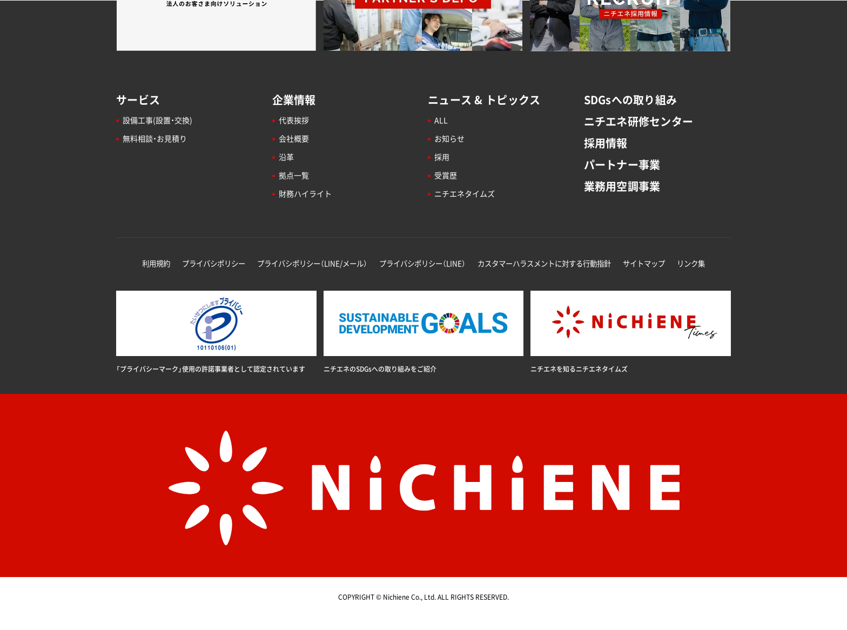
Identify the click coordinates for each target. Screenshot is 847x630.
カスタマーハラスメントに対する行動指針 (544, 263)
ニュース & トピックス (484, 100)
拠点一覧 (294, 175)
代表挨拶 (294, 120)
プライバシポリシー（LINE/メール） (312, 263)
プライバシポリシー (213, 263)
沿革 (286, 156)
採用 (441, 156)
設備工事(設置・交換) (157, 120)
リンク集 (691, 263)
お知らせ (449, 138)
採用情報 (606, 143)
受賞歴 (445, 175)
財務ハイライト (305, 193)
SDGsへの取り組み (630, 100)
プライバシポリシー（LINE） (422, 263)
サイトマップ (644, 263)
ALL (441, 120)
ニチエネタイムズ (464, 193)
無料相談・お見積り (155, 138)
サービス (138, 100)
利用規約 (156, 263)
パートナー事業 (622, 164)
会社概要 (294, 138)
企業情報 (294, 100)
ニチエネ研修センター (639, 121)
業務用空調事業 (622, 186)
